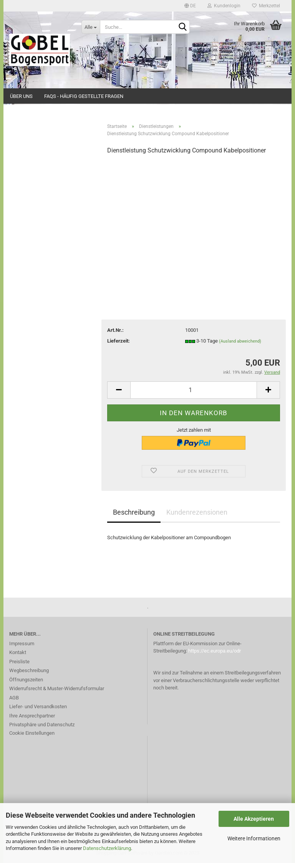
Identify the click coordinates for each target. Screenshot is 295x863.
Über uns (21, 96)
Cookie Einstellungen (32, 733)
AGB (14, 698)
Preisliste (19, 661)
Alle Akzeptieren (254, 819)
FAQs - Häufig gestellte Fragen (83, 96)
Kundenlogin (223, 5)
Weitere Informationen (253, 838)
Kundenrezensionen (196, 512)
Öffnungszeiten (26, 679)
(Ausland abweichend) (240, 341)
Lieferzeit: (118, 341)
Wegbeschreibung (29, 670)
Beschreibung (134, 512)
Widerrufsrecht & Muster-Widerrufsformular (56, 688)
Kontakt (17, 652)
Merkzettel (266, 5)
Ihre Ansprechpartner (32, 716)
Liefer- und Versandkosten (38, 706)
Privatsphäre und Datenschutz (42, 724)
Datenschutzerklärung (107, 848)
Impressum (21, 643)
